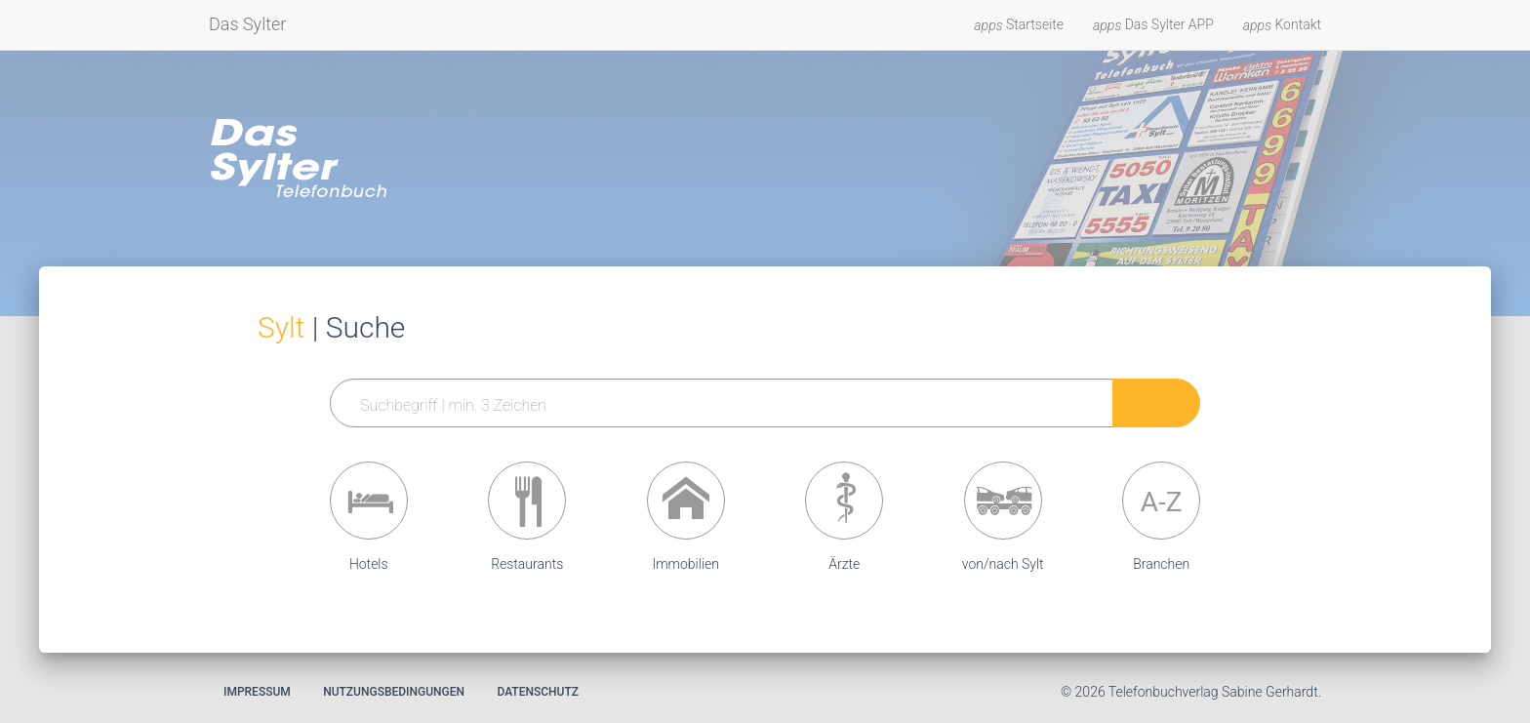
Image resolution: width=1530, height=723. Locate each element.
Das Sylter (247, 24)
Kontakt (1282, 25)
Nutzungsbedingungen (393, 692)
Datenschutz (538, 692)
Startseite (1019, 25)
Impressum (257, 692)
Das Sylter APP (1153, 25)
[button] (369, 501)
